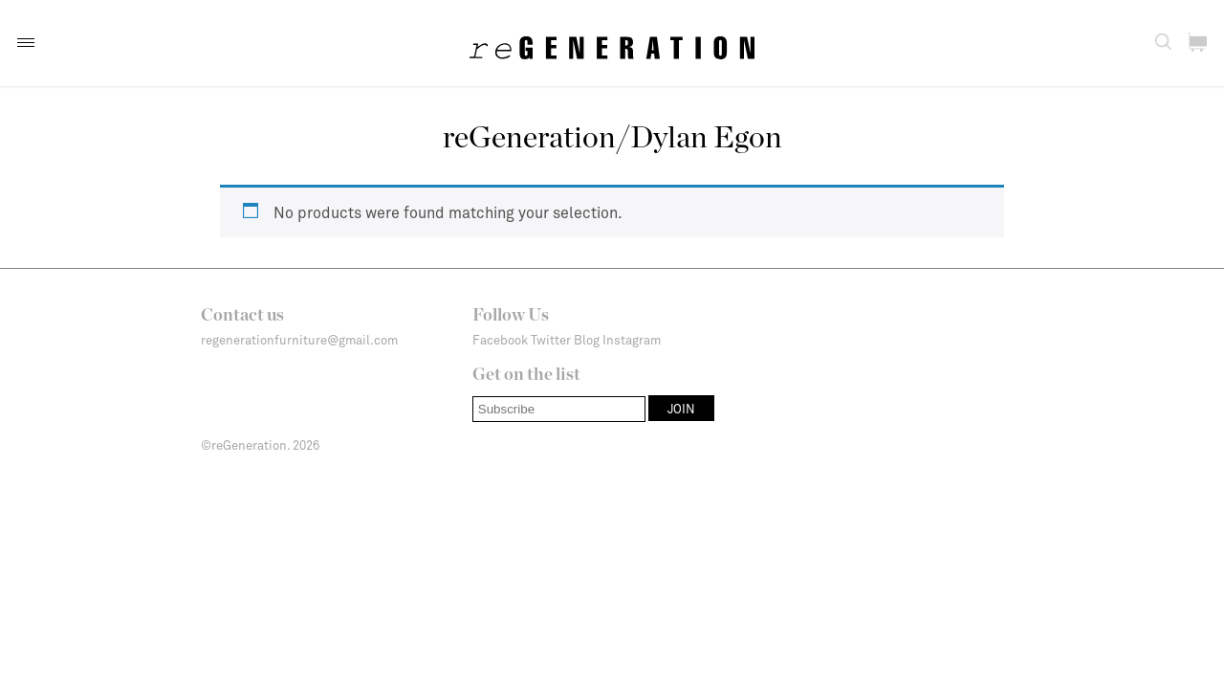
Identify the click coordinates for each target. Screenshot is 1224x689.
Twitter (551, 339)
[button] (26, 42)
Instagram (631, 339)
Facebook (500, 339)
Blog (587, 339)
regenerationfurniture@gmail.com (299, 339)
